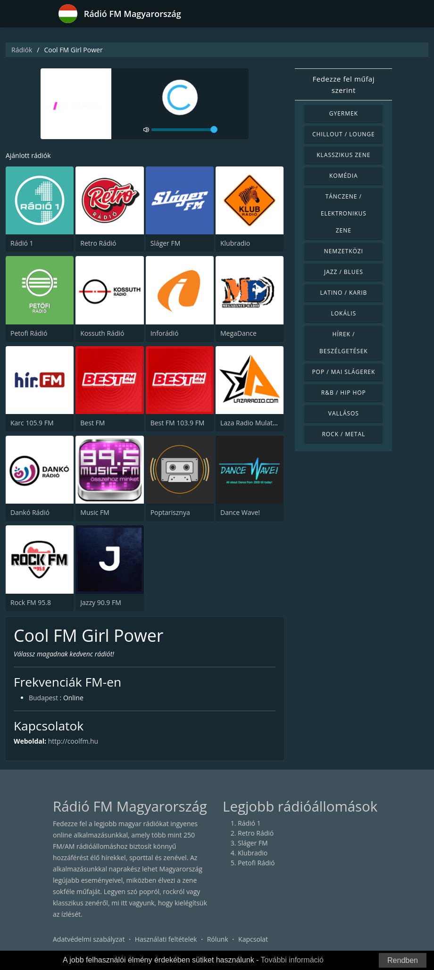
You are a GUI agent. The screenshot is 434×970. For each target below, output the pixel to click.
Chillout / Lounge (343, 134)
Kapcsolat (253, 939)
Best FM (92, 422)
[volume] (184, 129)
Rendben (402, 960)
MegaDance (238, 333)
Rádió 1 (21, 243)
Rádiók (21, 49)
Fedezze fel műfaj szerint (343, 84)
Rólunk (217, 939)
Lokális (343, 313)
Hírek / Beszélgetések (343, 342)
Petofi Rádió (29, 333)
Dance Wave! (240, 512)
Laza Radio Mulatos (250, 422)
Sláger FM (165, 243)
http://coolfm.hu (73, 741)
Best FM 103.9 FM (177, 422)
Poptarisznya (170, 512)
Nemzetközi (343, 251)
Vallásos (343, 413)
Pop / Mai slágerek (343, 372)
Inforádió (164, 333)
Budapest (43, 698)
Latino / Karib (343, 293)
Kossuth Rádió (102, 333)
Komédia (343, 176)
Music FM (94, 512)
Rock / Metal (343, 434)
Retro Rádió (98, 243)
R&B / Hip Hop (343, 393)
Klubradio (235, 243)
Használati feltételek (166, 939)
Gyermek (343, 113)
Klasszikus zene (343, 155)
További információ (292, 960)
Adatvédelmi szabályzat (89, 939)
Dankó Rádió (30, 512)
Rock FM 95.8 (30, 602)
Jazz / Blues (343, 272)
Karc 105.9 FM (32, 422)
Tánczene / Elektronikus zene (344, 213)
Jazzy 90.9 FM (100, 602)
